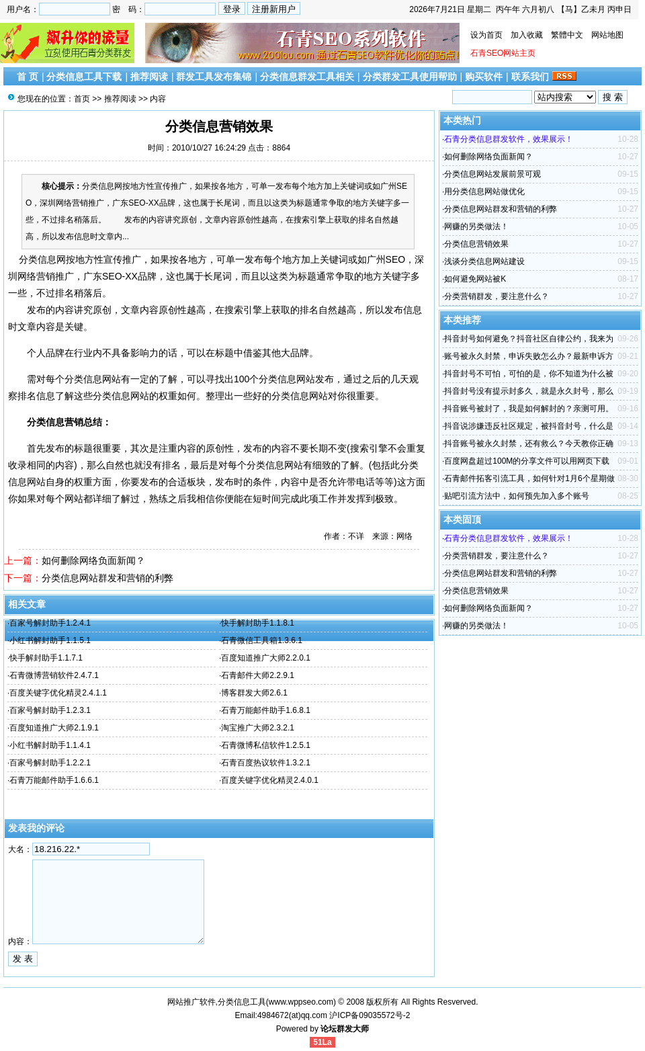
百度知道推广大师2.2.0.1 (265, 658)
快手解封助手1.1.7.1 (46, 658)
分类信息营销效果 (476, 244)
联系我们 (530, 76)
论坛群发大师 (344, 1029)
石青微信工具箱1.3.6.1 (261, 640)
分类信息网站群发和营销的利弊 (107, 578)
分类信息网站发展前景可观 (492, 174)
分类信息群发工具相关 (307, 76)
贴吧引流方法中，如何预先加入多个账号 (516, 496)
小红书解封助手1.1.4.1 (50, 745)
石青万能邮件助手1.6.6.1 (54, 780)
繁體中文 (567, 35)
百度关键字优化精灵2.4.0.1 (269, 780)
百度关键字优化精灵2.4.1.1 (58, 693)
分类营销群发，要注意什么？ (496, 296)
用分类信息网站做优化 (484, 191)
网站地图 (607, 35)
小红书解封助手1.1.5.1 (50, 640)
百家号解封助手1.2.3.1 (50, 710)
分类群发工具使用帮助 (410, 76)
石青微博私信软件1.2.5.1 (265, 745)
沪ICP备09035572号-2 (369, 1015)
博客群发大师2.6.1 (254, 693)
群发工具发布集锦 (213, 76)
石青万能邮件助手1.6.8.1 (265, 710)
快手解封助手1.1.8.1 (257, 623)
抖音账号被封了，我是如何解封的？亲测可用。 (528, 408)
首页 (82, 98)
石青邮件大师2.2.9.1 (257, 675)
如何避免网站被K (475, 279)
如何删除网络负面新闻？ (93, 560)
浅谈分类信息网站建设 (484, 261)
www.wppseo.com (301, 1002)
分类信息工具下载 (84, 76)
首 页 (27, 76)
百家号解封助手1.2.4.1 (50, 623)
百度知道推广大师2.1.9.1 (54, 727)
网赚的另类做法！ (476, 226)
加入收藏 (527, 35)
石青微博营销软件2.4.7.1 (54, 675)
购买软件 (484, 76)
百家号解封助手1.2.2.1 (50, 762)
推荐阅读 (149, 76)
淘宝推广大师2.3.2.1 (257, 727)
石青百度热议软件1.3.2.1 (265, 762)
